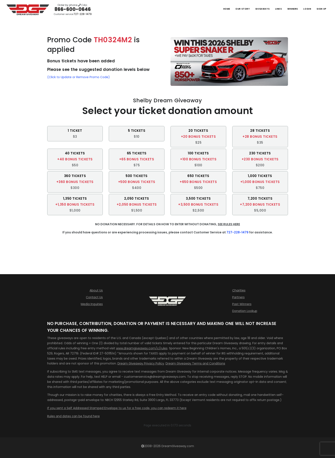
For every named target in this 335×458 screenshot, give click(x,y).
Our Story (225, 8)
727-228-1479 (83, 14)
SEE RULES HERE (229, 224)
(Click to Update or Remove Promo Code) (78, 77)
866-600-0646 (72, 9)
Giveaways (249, 8)
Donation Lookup (244, 311)
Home (207, 8)
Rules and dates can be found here (73, 416)
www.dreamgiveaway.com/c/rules (142, 348)
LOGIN (303, 8)
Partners (238, 297)
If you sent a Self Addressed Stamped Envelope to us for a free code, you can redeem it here (117, 408)
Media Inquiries (92, 304)
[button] (75, 133)
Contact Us (94, 297)
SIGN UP (320, 8)
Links (268, 8)
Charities (238, 290)
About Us (96, 290)
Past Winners (241, 304)
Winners (285, 8)
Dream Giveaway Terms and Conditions (195, 363)
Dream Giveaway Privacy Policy (141, 363)
